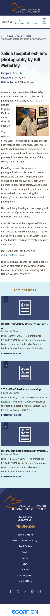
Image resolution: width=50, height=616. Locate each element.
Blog (22, 73)
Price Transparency (25, 575)
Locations (25, 569)
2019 (19, 36)
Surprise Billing (25, 581)
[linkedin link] (25, 591)
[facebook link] (10, 591)
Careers (25, 558)
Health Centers (25, 546)
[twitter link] (18, 591)
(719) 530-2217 (22, 274)
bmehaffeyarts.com (14, 255)
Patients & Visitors (25, 534)
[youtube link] (32, 591)
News (10, 36)
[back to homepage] (2, 36)
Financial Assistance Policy (25, 540)
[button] (44, 22)
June (28, 36)
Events (25, 552)
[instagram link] (39, 591)
